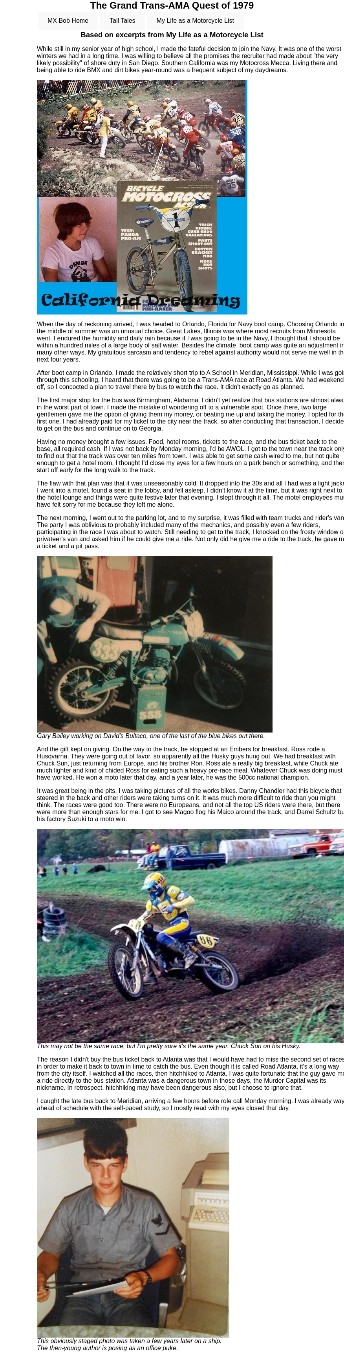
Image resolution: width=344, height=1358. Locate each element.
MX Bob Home (68, 20)
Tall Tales (122, 20)
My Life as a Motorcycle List (195, 20)
